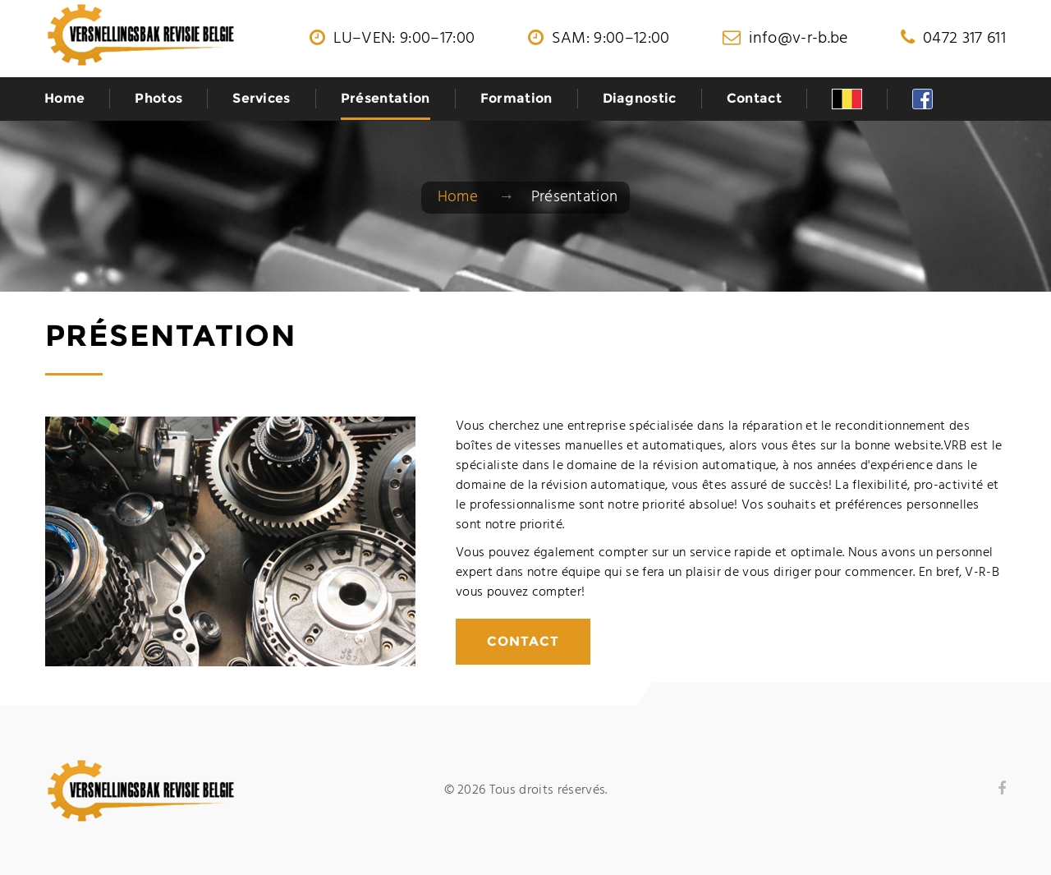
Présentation (385, 98)
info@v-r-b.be (798, 38)
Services (261, 98)
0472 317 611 (964, 38)
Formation (516, 98)
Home (64, 98)
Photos (158, 98)
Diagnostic (640, 98)
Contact (754, 98)
